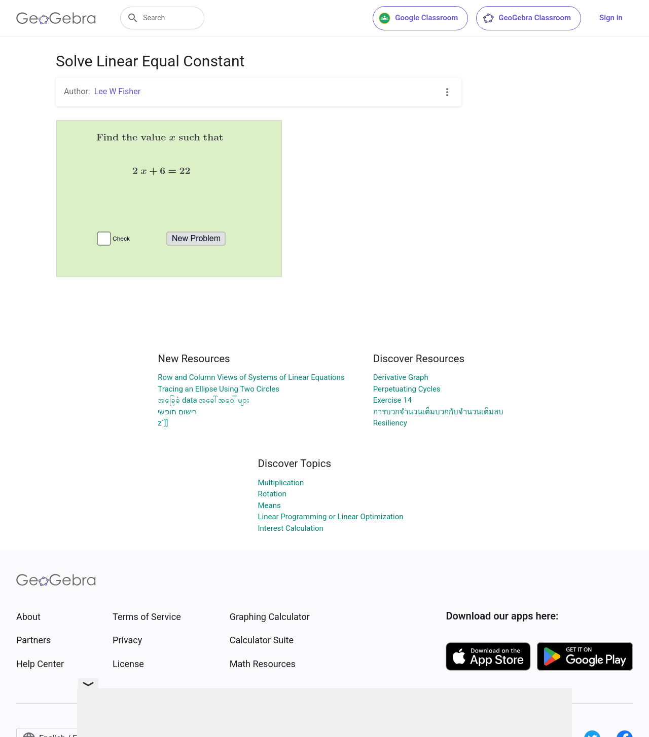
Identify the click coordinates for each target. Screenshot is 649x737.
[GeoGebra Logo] (56, 18)
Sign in (611, 17)
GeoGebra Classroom (526, 18)
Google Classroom (418, 18)
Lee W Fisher (117, 91)
